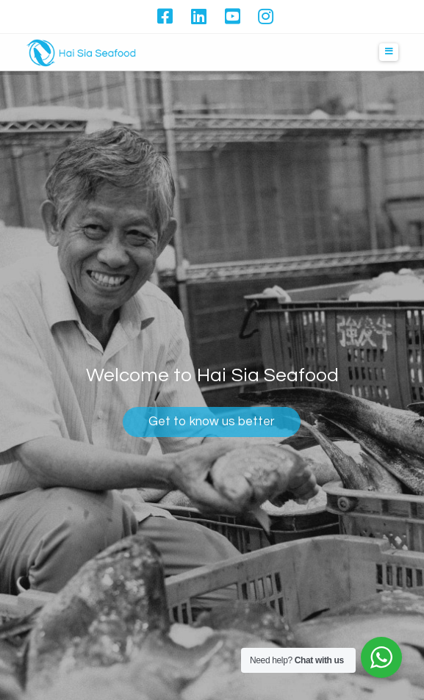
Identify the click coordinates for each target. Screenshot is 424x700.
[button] (388, 52)
